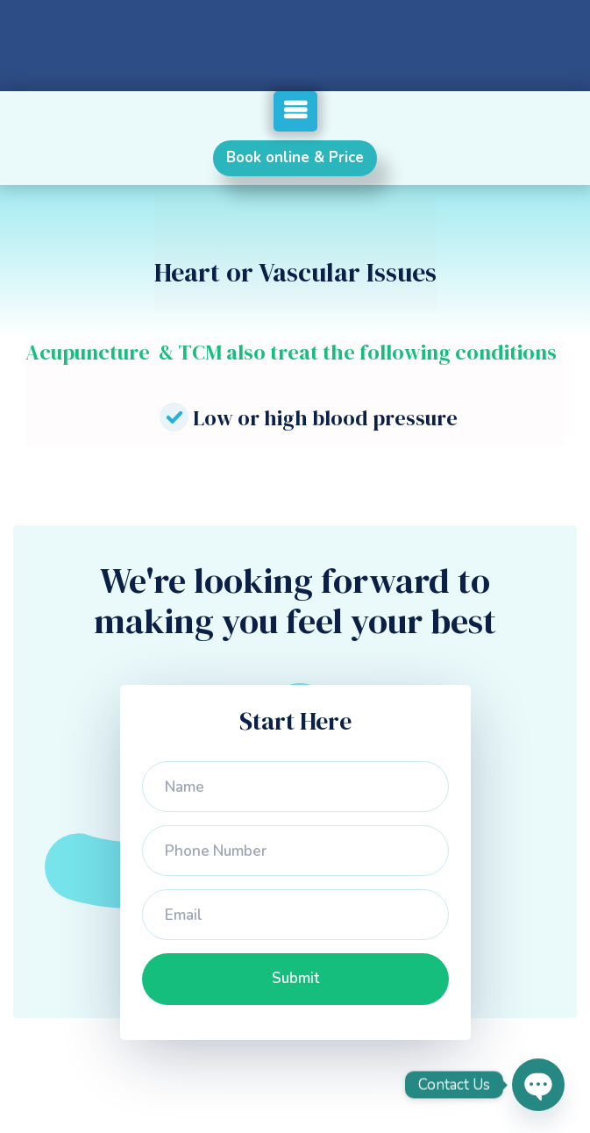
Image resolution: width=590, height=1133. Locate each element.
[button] (295, 111)
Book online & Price (295, 157)
